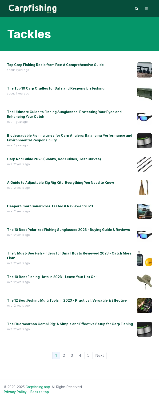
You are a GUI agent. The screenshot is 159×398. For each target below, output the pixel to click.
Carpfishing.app (38, 387)
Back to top (39, 392)
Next (99, 355)
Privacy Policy (15, 392)
